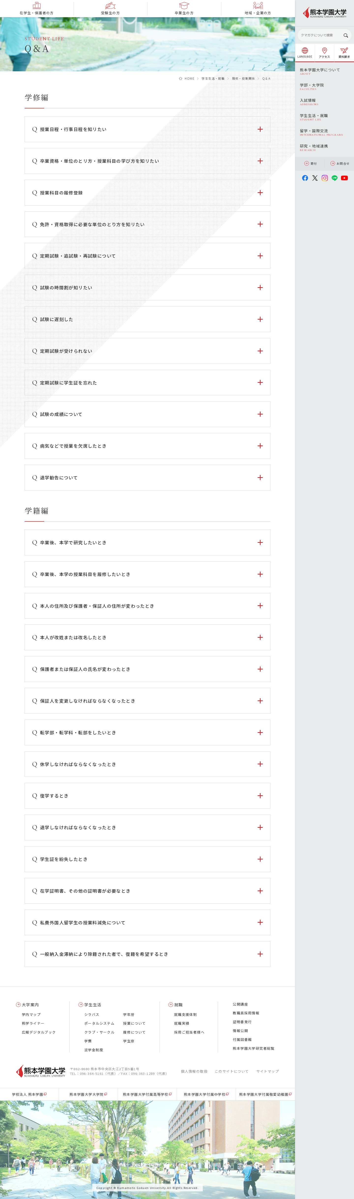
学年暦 (128, 1014)
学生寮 (128, 1040)
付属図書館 (242, 1039)
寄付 (310, 163)
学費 (88, 1040)
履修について (134, 1032)
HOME (189, 78)
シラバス (92, 1014)
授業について (134, 1023)
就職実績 (182, 1023)
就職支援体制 (185, 1014)
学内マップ (31, 1014)
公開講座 (240, 1004)
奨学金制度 (93, 1049)
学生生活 (93, 1004)
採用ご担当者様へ (189, 1032)
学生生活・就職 (213, 78)
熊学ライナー (33, 1023)
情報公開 (240, 1030)
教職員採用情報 (246, 1012)
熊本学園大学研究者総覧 (253, 1048)
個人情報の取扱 (194, 1071)
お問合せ (340, 163)
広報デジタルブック (39, 1032)
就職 (178, 1004)
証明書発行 (242, 1021)
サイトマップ (267, 1071)
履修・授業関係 (243, 78)
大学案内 (30, 1004)
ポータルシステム (99, 1023)
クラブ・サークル (99, 1032)
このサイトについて (232, 1071)
